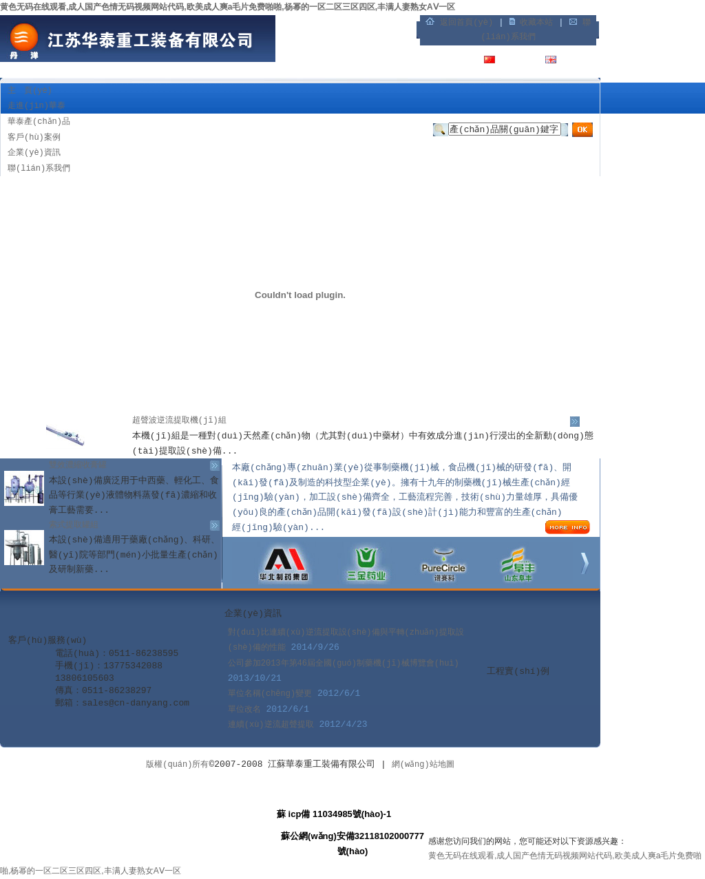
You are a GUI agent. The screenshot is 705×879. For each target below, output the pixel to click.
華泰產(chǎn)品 (39, 122)
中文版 (513, 61)
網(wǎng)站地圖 (423, 765)
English (579, 61)
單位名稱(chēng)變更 (270, 694)
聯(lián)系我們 (39, 168)
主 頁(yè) (30, 91)
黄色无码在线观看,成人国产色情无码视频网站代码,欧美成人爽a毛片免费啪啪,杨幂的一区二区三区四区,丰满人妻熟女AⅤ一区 (227, 7)
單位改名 (244, 709)
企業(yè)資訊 (34, 153)
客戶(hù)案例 (34, 137)
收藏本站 (536, 23)
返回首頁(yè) (466, 23)
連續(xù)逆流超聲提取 (271, 725)
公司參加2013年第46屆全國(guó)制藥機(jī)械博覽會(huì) (343, 663)
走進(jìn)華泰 (36, 106)
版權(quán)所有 (177, 765)
